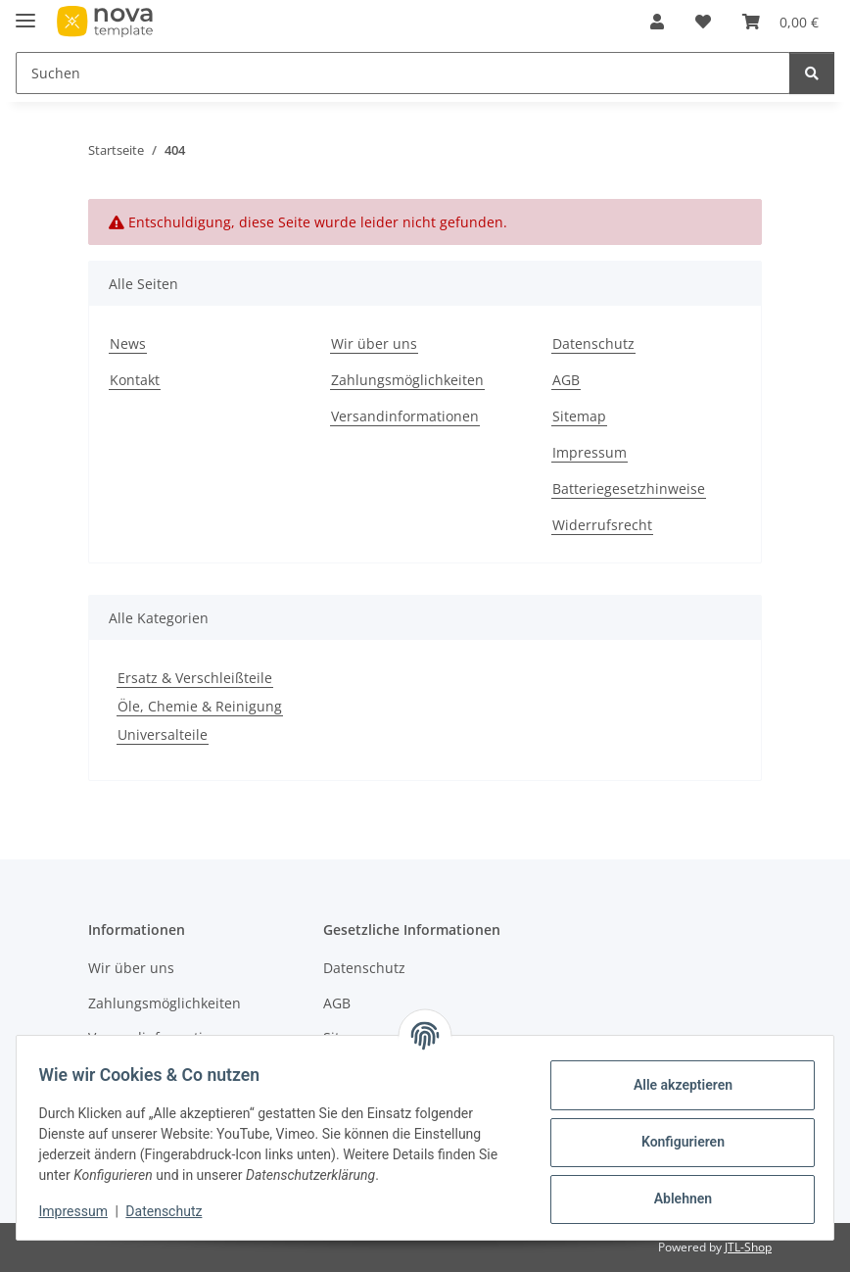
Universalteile (163, 734)
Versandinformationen (405, 416)
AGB (566, 379)
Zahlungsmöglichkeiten (407, 379)
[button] (657, 21)
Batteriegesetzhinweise (628, 488)
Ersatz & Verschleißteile (195, 677)
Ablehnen (673, 1198)
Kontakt (135, 379)
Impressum (82, 1211)
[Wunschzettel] (703, 21)
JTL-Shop (748, 1247)
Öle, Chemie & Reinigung (200, 706)
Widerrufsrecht (602, 524)
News (128, 343)
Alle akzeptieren (673, 1085)
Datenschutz (173, 1211)
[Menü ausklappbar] (25, 12)
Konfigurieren (673, 1142)
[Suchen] (403, 73)
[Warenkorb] (780, 21)
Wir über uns (374, 343)
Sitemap (579, 416)
